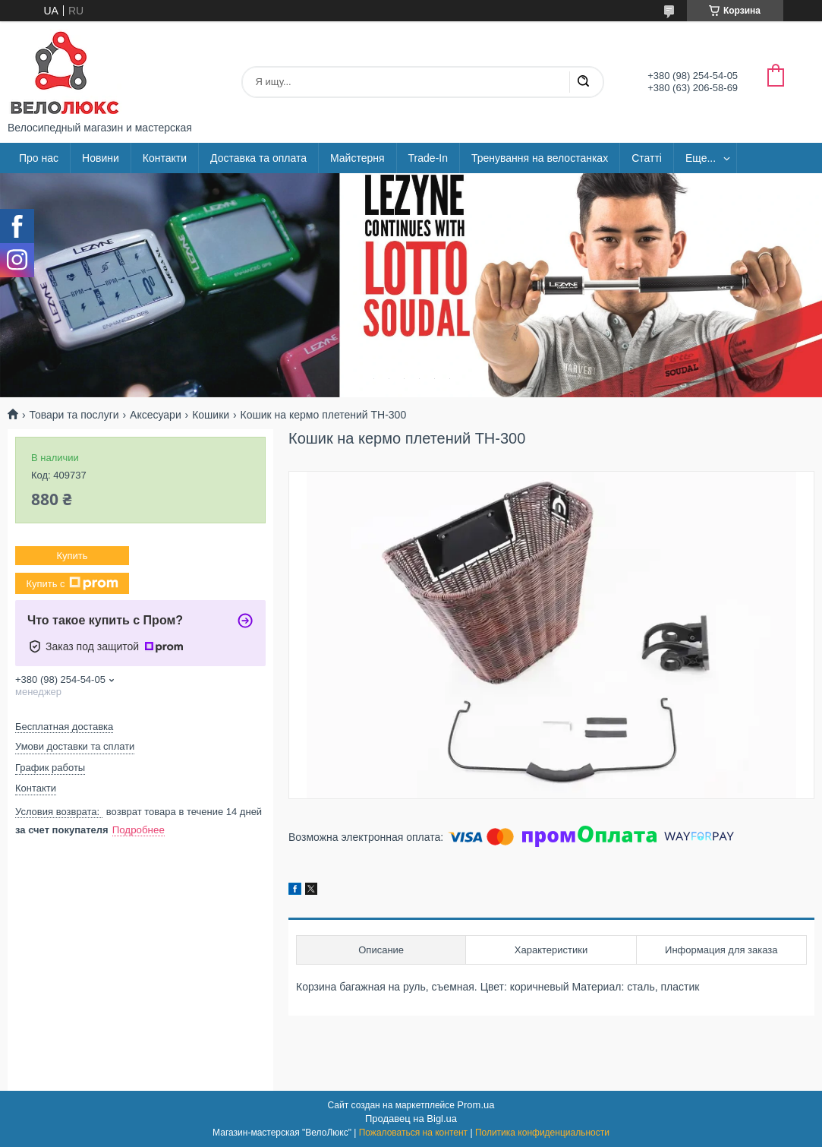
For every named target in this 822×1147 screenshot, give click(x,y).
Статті (646, 158)
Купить (71, 555)
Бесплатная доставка (64, 726)
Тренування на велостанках (539, 158)
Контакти (165, 158)
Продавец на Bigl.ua (411, 1118)
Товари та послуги (73, 415)
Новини (100, 158)
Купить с (72, 583)
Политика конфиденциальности (542, 1132)
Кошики (210, 415)
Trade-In (428, 158)
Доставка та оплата (258, 158)
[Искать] (583, 82)
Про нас (38, 158)
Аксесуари (155, 415)
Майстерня (357, 158)
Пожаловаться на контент (413, 1132)
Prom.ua (475, 1105)
